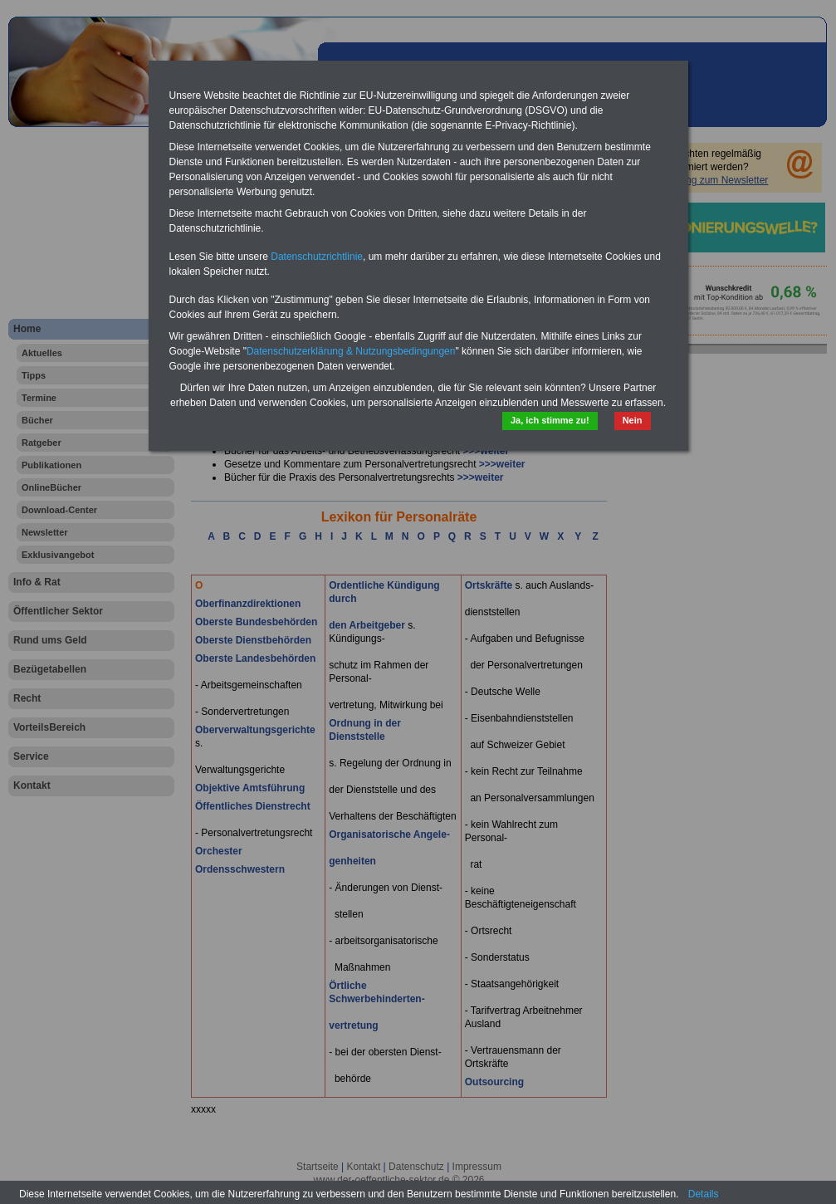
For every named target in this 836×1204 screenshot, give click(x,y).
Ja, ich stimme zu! (550, 420)
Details (703, 1194)
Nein (633, 420)
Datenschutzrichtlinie (317, 256)
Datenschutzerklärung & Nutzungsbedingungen (351, 351)
